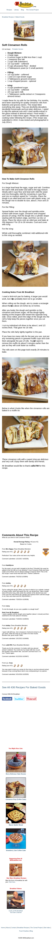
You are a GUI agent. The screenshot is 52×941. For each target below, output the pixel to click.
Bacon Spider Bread (16, 824)
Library (16, 10)
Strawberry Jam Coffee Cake (16, 849)
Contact (13, 927)
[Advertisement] (26, 501)
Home (3, 927)
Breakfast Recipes (8, 17)
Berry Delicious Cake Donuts (16, 773)
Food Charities (24, 931)
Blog (22, 10)
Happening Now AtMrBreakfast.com (15, 859)
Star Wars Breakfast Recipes (16, 878)
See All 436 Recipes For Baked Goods (24, 687)
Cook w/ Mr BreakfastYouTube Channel (16, 911)
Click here (12, 882)
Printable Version (17, 49)
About (8, 927)
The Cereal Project (32, 10)
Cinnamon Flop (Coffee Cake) (16, 798)
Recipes (9, 10)
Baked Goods (20, 17)
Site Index (47, 927)
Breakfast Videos (16, 888)
